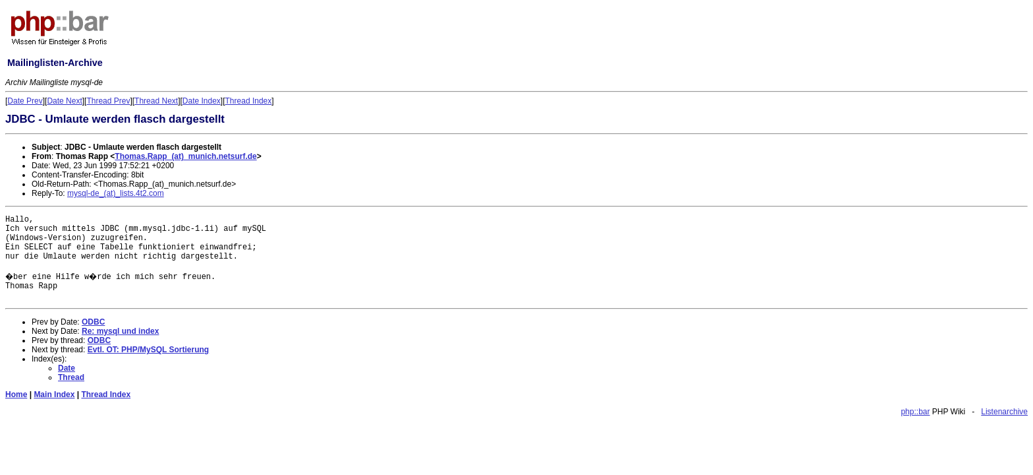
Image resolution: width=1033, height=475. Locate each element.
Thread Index (248, 101)
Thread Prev (108, 101)
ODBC (93, 322)
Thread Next (156, 101)
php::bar (915, 411)
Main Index (54, 394)
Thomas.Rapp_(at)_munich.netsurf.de (185, 156)
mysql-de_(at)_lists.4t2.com (115, 193)
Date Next (64, 101)
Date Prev (24, 101)
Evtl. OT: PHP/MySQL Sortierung (148, 349)
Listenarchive (1004, 411)
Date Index (201, 101)
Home (16, 394)
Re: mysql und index (120, 331)
